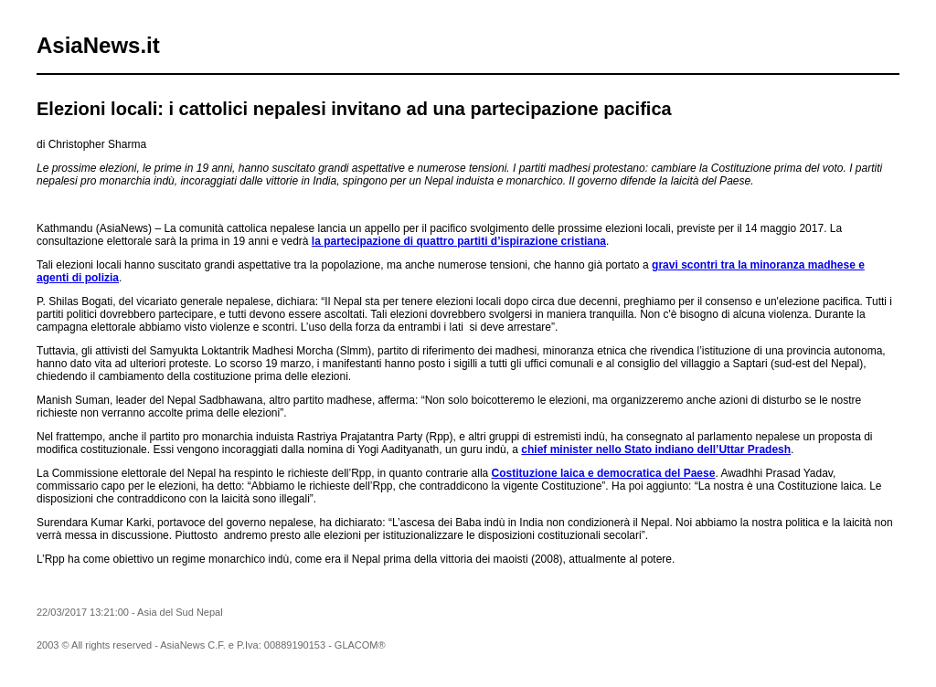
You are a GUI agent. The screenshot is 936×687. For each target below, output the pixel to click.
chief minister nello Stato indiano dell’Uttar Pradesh (656, 449)
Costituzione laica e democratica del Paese (604, 473)
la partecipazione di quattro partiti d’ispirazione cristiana (459, 241)
